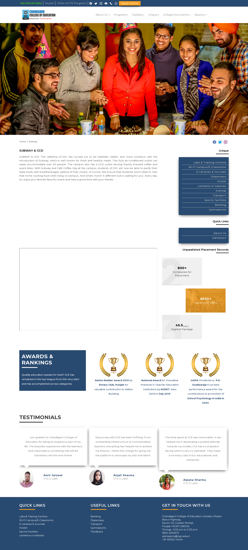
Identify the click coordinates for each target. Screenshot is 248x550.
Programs (120, 14)
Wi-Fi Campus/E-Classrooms (36, 520)
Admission (219, 237)
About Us (102, 14)
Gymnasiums (217, 209)
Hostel (221, 181)
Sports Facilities (215, 200)
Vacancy (199, 14)
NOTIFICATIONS (31, 3)
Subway (221, 190)
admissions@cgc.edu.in (176, 536)
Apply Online (129, 3)
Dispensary (218, 176)
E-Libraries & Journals (211, 171)
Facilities (137, 14)
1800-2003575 (170, 532)
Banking (220, 204)
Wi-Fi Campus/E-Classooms (207, 167)
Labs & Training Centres (210, 162)
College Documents (176, 14)
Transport (219, 195)
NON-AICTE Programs (72, 3)
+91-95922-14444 (172, 539)
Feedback (97, 531)
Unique (153, 14)
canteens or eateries (212, 185)
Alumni (49, 3)
